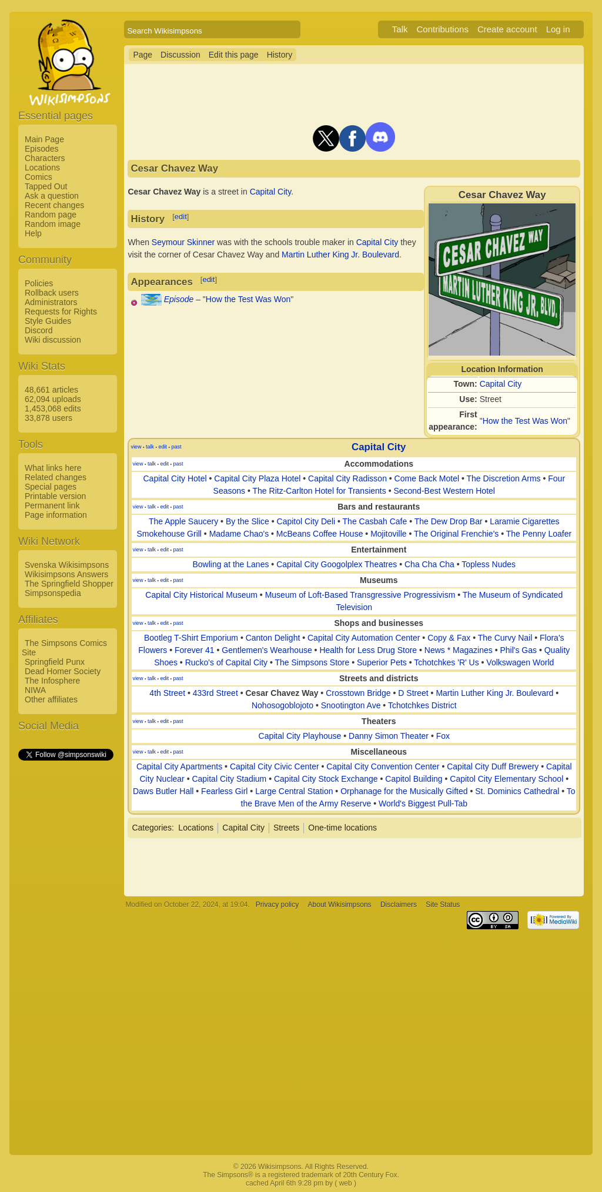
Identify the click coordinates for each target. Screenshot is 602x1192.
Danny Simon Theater (389, 736)
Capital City (501, 384)
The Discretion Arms (504, 478)
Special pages (50, 486)
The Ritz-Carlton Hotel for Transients (319, 490)
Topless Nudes (488, 564)
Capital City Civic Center (274, 766)
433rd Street (215, 693)
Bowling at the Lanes (230, 564)
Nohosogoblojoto (282, 705)
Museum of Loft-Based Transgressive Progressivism (360, 595)
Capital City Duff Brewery (493, 766)
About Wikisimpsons (340, 904)
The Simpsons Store (312, 662)
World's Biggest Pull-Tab (423, 803)
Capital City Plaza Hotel (257, 478)
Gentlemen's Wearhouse (267, 650)
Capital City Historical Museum (201, 595)
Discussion (180, 54)
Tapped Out (46, 186)
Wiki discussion (53, 339)
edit (181, 216)
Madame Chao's (239, 533)
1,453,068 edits (53, 408)
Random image (53, 224)
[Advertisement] (65, 938)
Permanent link (52, 505)
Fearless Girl (224, 791)
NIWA (35, 690)
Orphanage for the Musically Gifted (403, 791)
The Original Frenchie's (456, 533)
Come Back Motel (426, 478)
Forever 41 (195, 650)
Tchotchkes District (422, 705)
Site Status (443, 904)
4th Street (167, 693)
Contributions (443, 29)
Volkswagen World (520, 662)
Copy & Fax (448, 637)
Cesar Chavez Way (281, 693)
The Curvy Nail (505, 637)
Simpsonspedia (53, 593)
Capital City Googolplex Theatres (336, 564)
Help (33, 233)
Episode (179, 299)
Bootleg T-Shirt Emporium (191, 637)
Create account (507, 29)
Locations (42, 167)
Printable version (55, 496)
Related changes (55, 477)
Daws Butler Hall (163, 791)
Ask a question (52, 195)
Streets (286, 827)
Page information (56, 515)
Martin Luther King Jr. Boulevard (340, 254)
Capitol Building (413, 778)
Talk (400, 29)
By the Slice (247, 521)
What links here (53, 468)
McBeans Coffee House (319, 533)
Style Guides (48, 321)
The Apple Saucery (183, 521)
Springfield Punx (55, 662)
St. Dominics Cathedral (517, 791)
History (280, 54)
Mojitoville (388, 533)
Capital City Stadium (229, 778)
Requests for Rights (61, 311)
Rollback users (52, 292)
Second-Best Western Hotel (444, 490)
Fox (443, 736)
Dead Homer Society (63, 671)
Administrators (51, 302)
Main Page (44, 139)
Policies (39, 283)
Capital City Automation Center (363, 637)
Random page (50, 214)
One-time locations (342, 827)
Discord (38, 330)
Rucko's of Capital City (226, 662)
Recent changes (54, 205)
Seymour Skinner (183, 242)
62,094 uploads (53, 399)
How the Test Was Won (525, 421)
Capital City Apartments (179, 766)
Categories (152, 827)
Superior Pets (382, 662)
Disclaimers (398, 904)
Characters (45, 158)
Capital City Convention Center (382, 766)
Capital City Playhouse (300, 736)
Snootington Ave (351, 705)
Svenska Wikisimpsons (67, 565)
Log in (558, 29)
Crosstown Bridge (358, 693)
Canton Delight (273, 637)
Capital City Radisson (347, 478)
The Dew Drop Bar (448, 521)
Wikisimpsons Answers (66, 574)
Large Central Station (294, 791)
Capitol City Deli (306, 521)
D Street (413, 693)
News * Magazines (458, 650)
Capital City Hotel (174, 478)
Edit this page (234, 54)
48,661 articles (51, 389)
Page (142, 54)
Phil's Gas (518, 650)
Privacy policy (277, 904)
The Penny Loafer (538, 533)
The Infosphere (52, 680)
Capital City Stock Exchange (326, 778)
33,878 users (48, 418)
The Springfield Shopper (69, 583)
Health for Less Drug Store (368, 650)
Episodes (42, 148)
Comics (38, 177)
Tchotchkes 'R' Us (446, 662)
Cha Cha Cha (429, 564)
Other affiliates (51, 699)
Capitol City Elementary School (506, 778)
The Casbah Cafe (375, 521)
